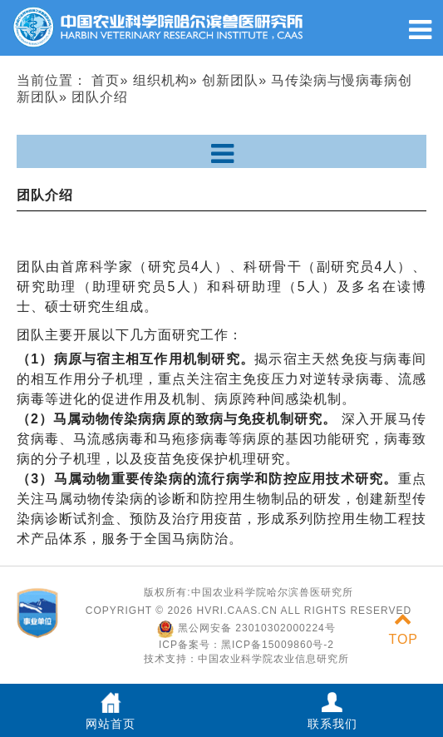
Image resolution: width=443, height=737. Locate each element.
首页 (105, 80)
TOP (403, 629)
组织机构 (161, 80)
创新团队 (230, 80)
